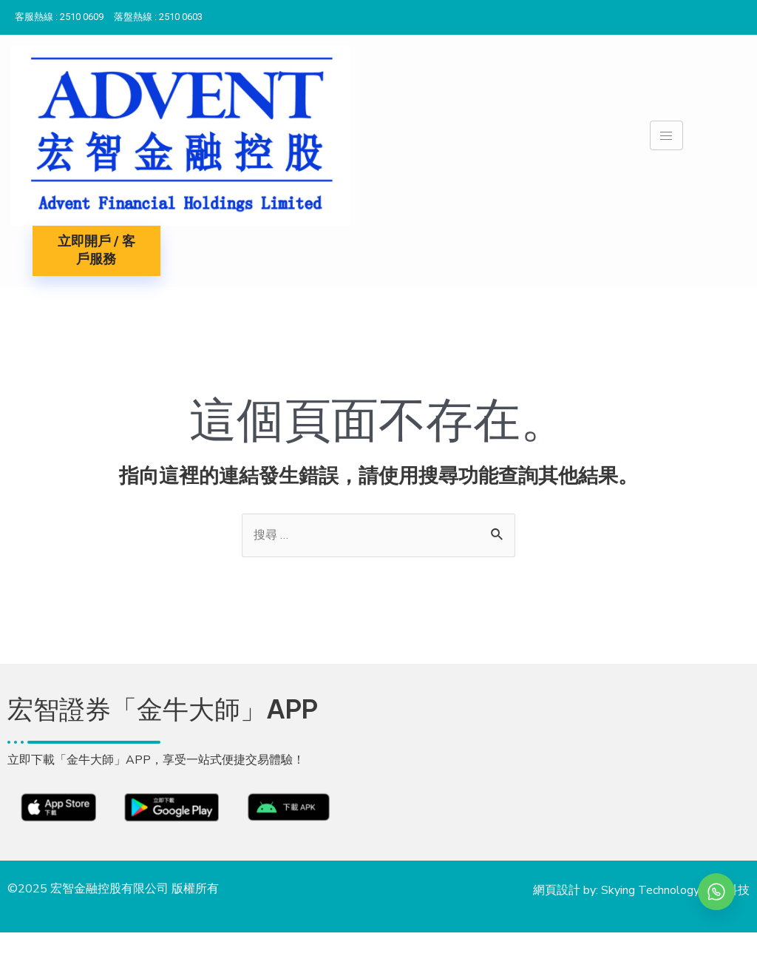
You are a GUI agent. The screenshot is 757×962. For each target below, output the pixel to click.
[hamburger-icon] (666, 135)
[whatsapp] (716, 891)
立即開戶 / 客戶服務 (96, 250)
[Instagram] (742, 14)
